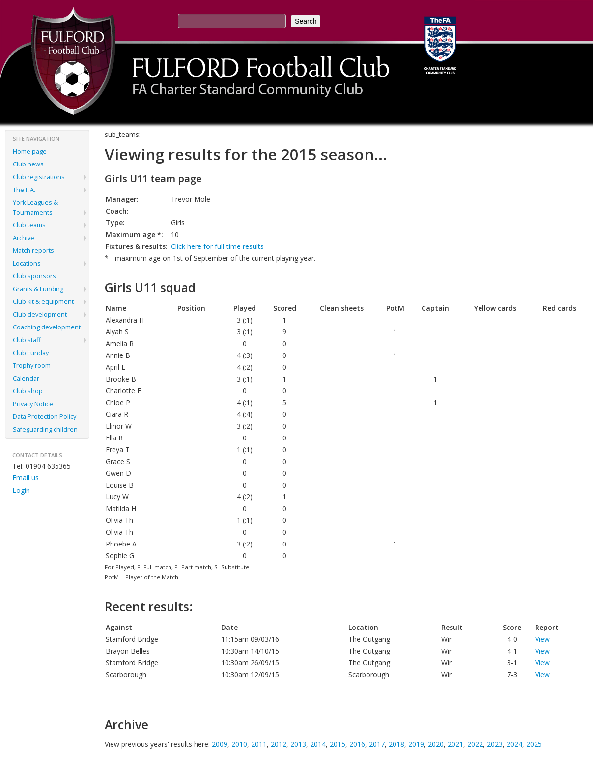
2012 (278, 744)
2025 (534, 744)
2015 (337, 744)
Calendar (26, 378)
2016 (357, 744)
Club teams (29, 225)
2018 (396, 744)
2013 (298, 744)
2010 (239, 744)
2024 (514, 744)
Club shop (28, 391)
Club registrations (39, 177)
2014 (318, 744)
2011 (259, 744)
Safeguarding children (45, 429)
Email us (25, 477)
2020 (436, 744)
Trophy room (32, 365)
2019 (416, 744)
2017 (377, 744)
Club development (40, 314)
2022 (475, 744)
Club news (28, 164)
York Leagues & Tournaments (35, 207)
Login (21, 490)
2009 (219, 744)
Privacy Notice (33, 404)
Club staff (26, 340)
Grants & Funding (38, 289)
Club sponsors (34, 276)
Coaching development (47, 327)
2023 (495, 744)
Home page (30, 151)
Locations (27, 263)
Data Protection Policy (44, 416)
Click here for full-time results (217, 246)
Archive (23, 238)
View (542, 639)
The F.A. (24, 190)
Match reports (33, 250)
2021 (455, 744)
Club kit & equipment (43, 302)
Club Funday (31, 353)
